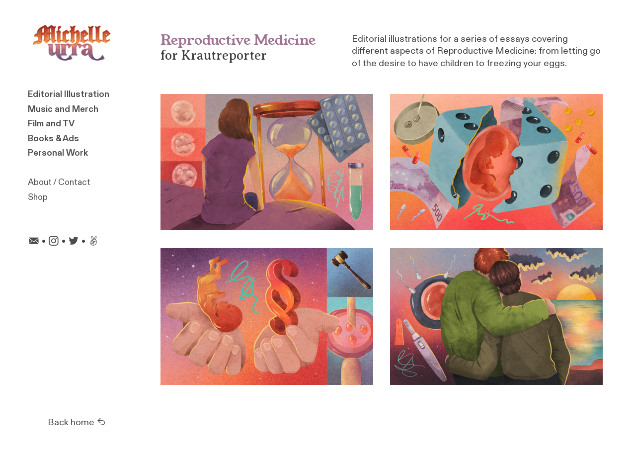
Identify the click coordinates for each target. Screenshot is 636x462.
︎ (34, 241)
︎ (54, 241)
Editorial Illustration (68, 94)
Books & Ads (53, 138)
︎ (74, 241)
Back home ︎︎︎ (77, 422)
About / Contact (59, 182)
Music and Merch (63, 109)
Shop (38, 197)
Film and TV (51, 123)
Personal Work (58, 153)
